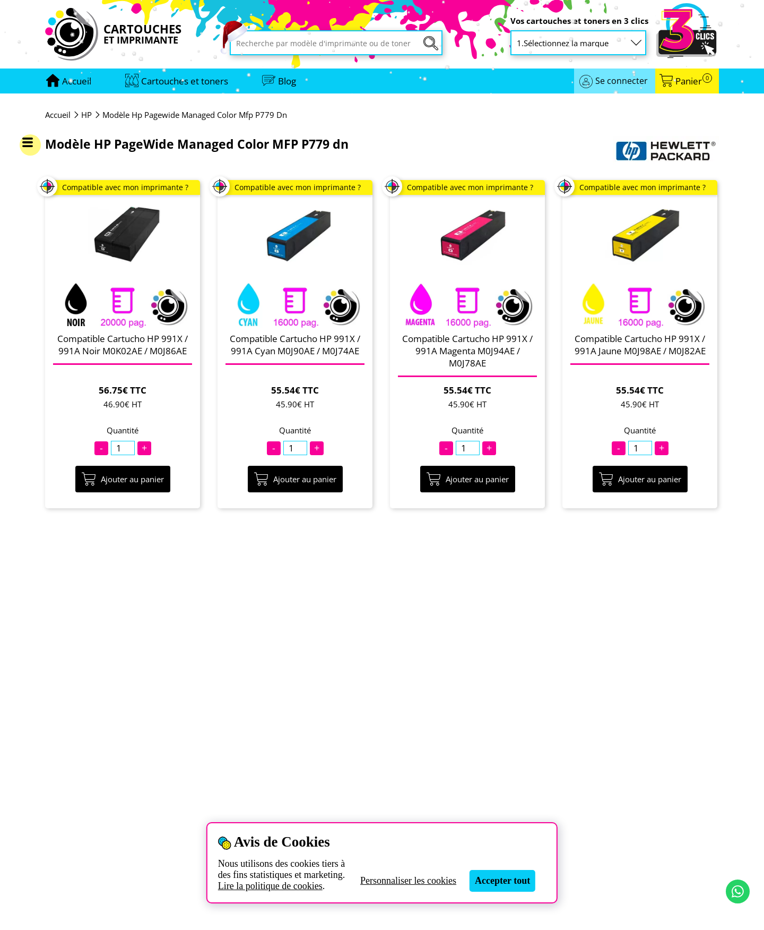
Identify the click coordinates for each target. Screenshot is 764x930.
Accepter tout (502, 880)
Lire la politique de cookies (270, 886)
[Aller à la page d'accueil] (76, 81)
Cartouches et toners (184, 81)
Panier (693, 81)
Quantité (122, 430)
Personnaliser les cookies (408, 880)
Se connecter (621, 81)
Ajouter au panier (123, 479)
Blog (287, 81)
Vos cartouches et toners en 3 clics (579, 21)
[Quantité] (123, 448)
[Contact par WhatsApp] (738, 891)
